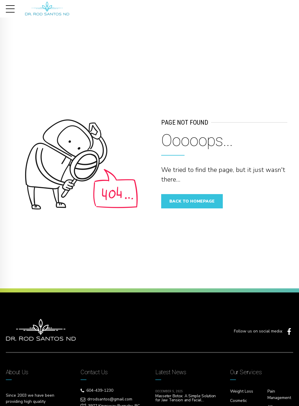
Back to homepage (193, 201)
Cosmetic (238, 400)
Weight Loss (241, 391)
